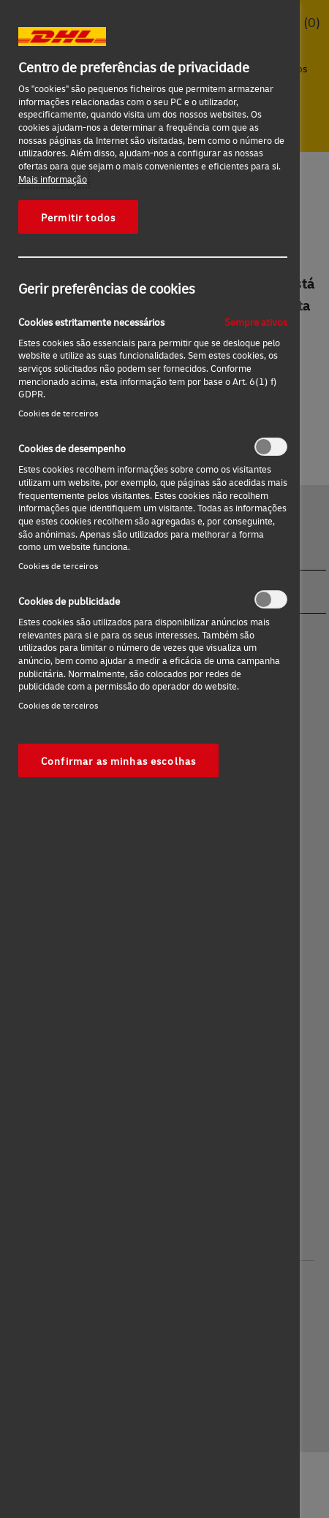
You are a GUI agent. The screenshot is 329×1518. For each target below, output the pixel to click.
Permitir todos (78, 217)
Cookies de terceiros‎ (58, 413)
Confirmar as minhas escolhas (118, 760)
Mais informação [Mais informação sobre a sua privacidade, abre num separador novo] (52, 179)
